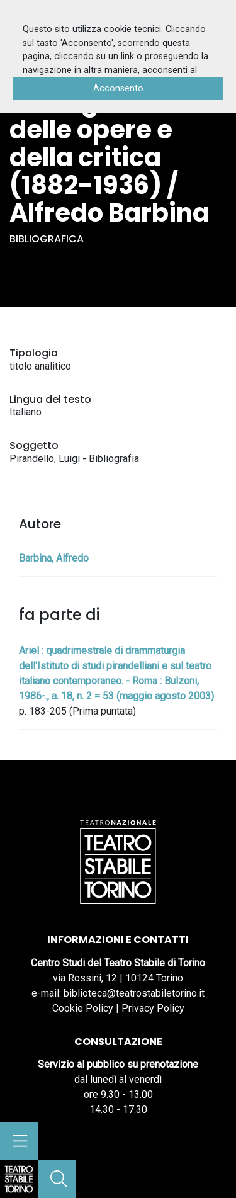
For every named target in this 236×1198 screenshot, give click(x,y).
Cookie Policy (82, 1008)
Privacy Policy (152, 1008)
